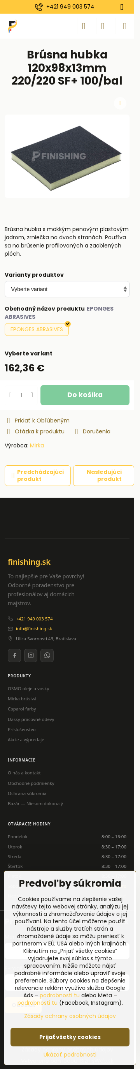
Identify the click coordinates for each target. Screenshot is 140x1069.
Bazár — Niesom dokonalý (35, 803)
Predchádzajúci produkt (38, 475)
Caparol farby (22, 709)
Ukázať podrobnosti (70, 1054)
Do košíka (85, 394)
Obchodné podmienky (31, 783)
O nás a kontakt (24, 773)
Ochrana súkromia (27, 793)
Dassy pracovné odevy (31, 719)
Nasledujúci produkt (107, 475)
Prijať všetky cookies (70, 1037)
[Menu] (125, 26)
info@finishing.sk (34, 628)
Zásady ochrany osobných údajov (70, 1016)
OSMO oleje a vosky (28, 688)
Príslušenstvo (22, 729)
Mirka (37, 445)
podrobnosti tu (60, 995)
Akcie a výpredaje (26, 739)
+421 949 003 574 (34, 619)
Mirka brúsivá (22, 698)
